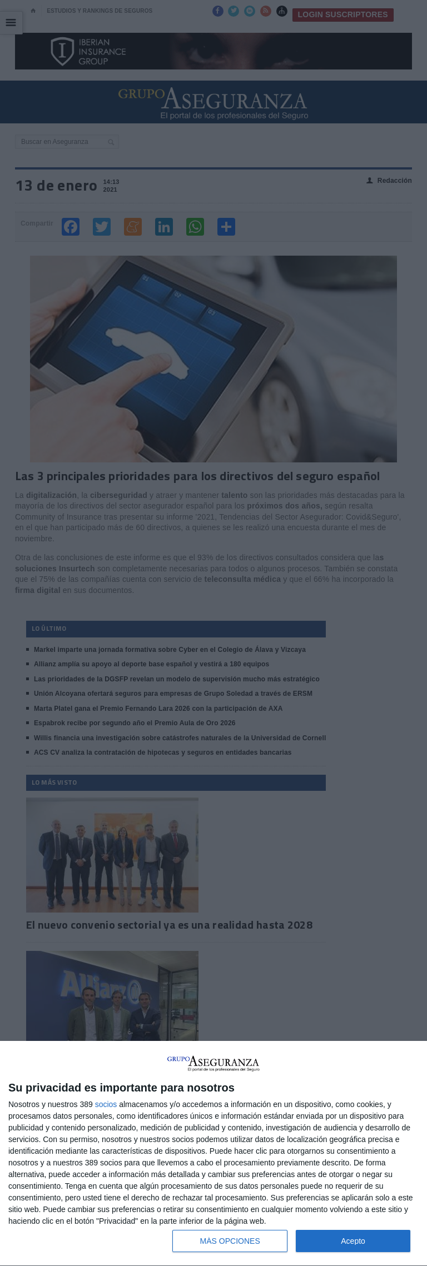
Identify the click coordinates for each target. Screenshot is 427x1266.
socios (106, 1104)
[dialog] (213, 1153)
